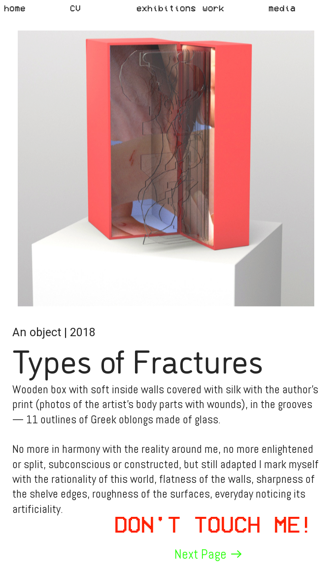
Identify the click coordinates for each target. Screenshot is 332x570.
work (213, 8)
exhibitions (166, 8)
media (282, 8)
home (15, 8)
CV (75, 8)
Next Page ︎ (208, 554)
